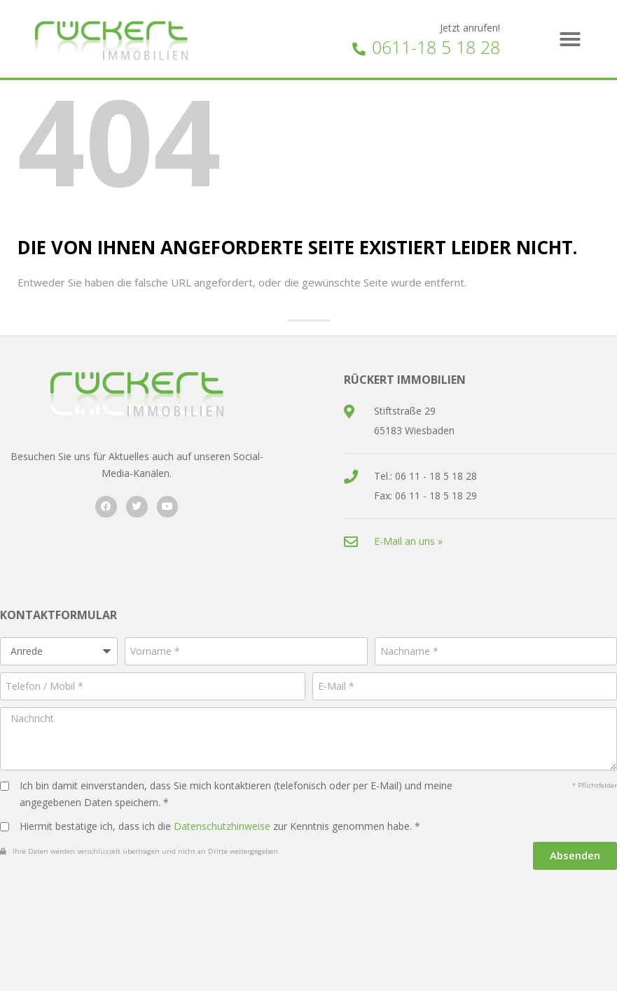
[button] (570, 39)
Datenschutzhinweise (222, 826)
